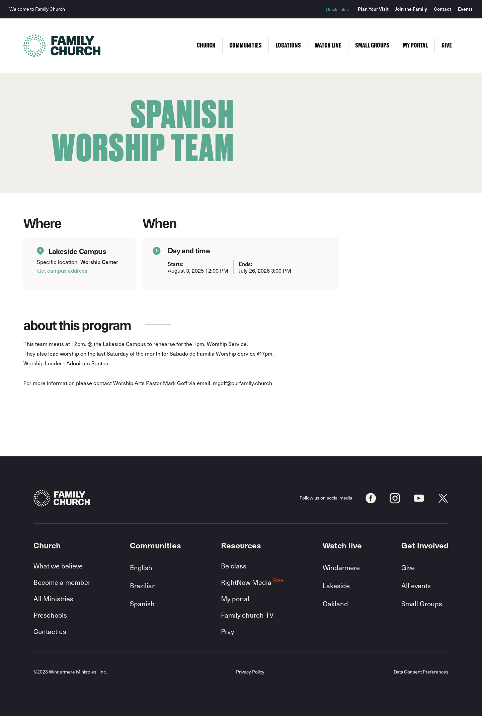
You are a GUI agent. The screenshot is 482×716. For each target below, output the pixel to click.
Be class (233, 566)
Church (206, 45)
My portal (235, 599)
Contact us (49, 631)
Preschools (50, 615)
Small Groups (421, 604)
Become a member (61, 582)
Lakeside (336, 585)
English (141, 567)
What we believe (58, 566)
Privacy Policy (250, 672)
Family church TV (247, 615)
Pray (227, 631)
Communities (245, 45)
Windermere (341, 567)
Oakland (335, 604)
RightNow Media (252, 582)
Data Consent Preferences (421, 672)
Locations (288, 45)
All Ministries (53, 599)
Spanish (142, 604)
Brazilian (143, 585)
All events (416, 585)
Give (408, 567)
